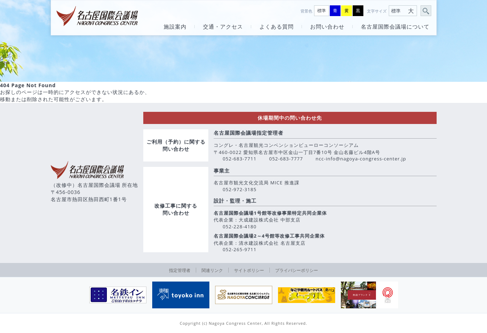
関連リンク (212, 270)
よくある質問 (276, 26)
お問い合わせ (327, 26)
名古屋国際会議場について (395, 26)
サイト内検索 (426, 11)
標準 (321, 11)
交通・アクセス (223, 26)
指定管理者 (179, 270)
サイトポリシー (249, 270)
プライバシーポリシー (296, 270)
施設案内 (175, 26)
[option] (117, 295)
